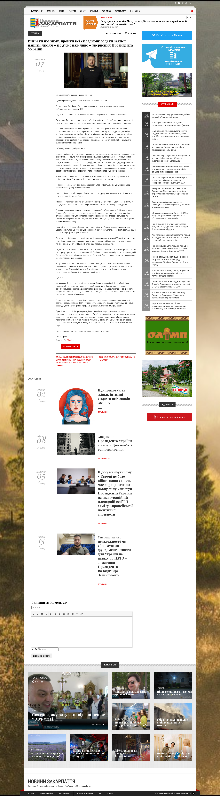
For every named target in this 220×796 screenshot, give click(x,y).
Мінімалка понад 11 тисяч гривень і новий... (131, 693)
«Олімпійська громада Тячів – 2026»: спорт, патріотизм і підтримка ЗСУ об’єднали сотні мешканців (170, 215)
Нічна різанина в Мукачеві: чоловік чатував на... (174, 693)
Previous (187, 17)
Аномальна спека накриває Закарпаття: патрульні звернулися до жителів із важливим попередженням (171, 169)
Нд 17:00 (146, 123)
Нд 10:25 (146, 260)
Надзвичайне (37, 11)
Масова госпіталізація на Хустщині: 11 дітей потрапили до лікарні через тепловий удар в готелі (170, 273)
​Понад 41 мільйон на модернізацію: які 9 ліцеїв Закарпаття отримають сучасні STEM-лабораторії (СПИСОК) (171, 284)
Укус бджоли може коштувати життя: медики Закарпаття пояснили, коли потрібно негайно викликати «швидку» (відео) (170, 135)
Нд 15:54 (146, 158)
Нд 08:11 (146, 305)
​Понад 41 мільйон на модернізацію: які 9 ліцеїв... (132, 724)
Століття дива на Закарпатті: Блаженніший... (126, 753)
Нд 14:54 (146, 169)
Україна (70, 340)
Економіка (106, 11)
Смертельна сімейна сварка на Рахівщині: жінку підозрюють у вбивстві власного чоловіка (171, 205)
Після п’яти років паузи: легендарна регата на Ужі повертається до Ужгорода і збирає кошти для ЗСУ (169, 180)
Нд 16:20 (146, 147)
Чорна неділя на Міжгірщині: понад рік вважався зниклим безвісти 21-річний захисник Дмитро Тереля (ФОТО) (170, 248)
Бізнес (61, 11)
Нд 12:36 (146, 226)
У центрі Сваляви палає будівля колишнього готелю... (172, 722)
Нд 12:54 (146, 215)
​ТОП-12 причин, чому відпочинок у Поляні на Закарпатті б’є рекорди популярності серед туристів (168, 295)
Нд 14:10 (146, 180)
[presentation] (33, 613)
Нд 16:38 (146, 134)
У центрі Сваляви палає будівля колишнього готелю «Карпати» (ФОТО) (171, 123)
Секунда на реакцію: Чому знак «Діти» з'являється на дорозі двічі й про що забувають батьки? (143, 23)
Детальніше (104, 412)
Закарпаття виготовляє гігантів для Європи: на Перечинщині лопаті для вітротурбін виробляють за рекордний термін (170, 192)
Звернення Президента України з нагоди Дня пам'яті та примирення (115, 442)
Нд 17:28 (146, 115)
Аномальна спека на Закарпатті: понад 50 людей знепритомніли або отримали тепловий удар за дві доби (171, 237)
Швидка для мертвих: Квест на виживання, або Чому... (89, 753)
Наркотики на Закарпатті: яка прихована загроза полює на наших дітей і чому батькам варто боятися (169, 306)
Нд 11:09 (146, 248)
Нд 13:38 (146, 192)
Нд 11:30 (146, 237)
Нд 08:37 (146, 294)
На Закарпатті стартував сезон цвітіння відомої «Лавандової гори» (171, 115)
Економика (118, 719)
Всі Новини (135, 11)
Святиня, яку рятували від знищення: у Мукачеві (60, 717)
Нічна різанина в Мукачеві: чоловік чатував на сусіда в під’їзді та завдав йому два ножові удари (170, 226)
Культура (72, 11)
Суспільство (120, 11)
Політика (51, 11)
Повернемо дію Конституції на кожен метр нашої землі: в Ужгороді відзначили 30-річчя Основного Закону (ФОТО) (170, 261)
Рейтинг (130, 33)
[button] (34, 613)
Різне (159, 750)
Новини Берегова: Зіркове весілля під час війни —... (173, 755)
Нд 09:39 (146, 273)
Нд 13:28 (146, 204)
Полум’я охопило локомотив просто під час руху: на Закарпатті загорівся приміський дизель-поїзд (171, 147)
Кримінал (94, 11)
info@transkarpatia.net (82, 786)
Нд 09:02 (146, 284)
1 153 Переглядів (113, 33)
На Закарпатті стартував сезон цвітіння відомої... (47, 755)
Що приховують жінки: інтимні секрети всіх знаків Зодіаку (114, 396)
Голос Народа (119, 688)
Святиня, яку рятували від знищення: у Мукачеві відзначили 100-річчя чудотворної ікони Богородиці (171, 158)
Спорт (83, 11)
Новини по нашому (37, 750)
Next (190, 17)
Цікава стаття (70, 346)
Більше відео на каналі (170, 416)
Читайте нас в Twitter (168, 35)
